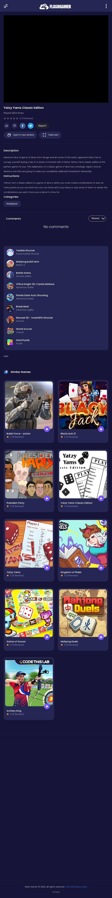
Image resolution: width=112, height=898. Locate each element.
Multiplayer (12, 203)
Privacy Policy (80, 886)
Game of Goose (16, 641)
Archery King (14, 711)
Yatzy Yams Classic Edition (76, 503)
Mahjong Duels (69, 641)
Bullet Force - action (18, 433)
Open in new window (20, 135)
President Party (15, 503)
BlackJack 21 (68, 433)
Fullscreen (50, 135)
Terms (68, 886)
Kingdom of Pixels (71, 572)
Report (42, 125)
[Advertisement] (56, 764)
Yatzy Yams (13, 572)
